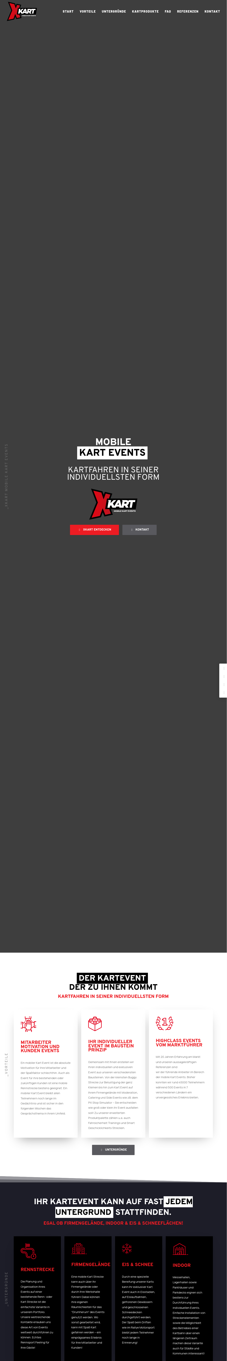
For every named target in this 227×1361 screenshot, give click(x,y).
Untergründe (114, 11)
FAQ (168, 11)
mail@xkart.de (133, 1224)
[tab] (113, 908)
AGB (180, 1319)
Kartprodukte (145, 11)
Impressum (184, 1324)
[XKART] (22, 11)
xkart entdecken (94, 115)
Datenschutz (186, 1329)
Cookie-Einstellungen (191, 1334)
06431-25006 (129, 1315)
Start (68, 11)
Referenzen (188, 11)
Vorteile (88, 11)
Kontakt (212, 11)
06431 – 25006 (133, 1219)
